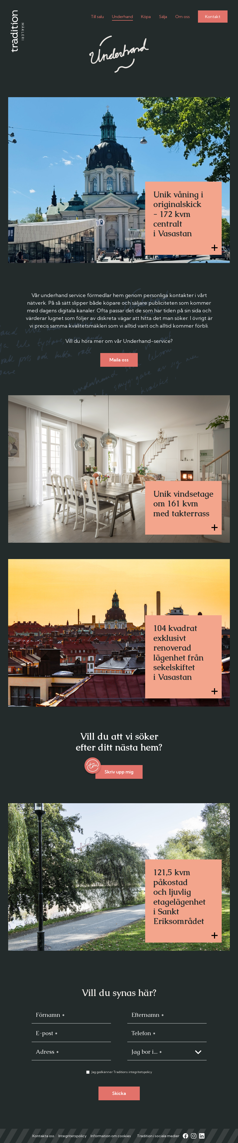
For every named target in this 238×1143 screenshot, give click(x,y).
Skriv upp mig (119, 772)
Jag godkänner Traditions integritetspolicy (122, 1072)
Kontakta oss (43, 1136)
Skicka (119, 1093)
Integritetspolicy (72, 1136)
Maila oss (119, 360)
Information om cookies (111, 1136)
